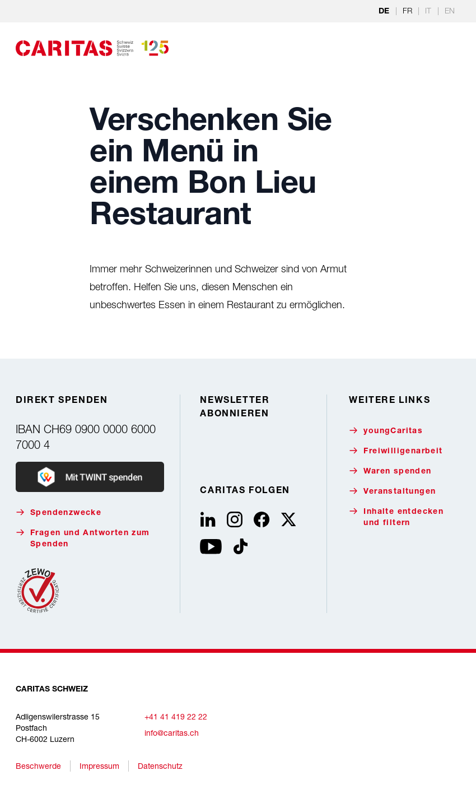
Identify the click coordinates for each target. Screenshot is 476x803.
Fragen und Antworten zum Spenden (83, 538)
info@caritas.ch (171, 732)
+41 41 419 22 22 (175, 716)
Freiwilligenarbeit (395, 451)
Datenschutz (160, 765)
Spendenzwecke (58, 512)
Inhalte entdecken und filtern (396, 517)
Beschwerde (38, 765)
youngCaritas (386, 430)
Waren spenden (390, 471)
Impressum (99, 765)
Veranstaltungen (392, 491)
